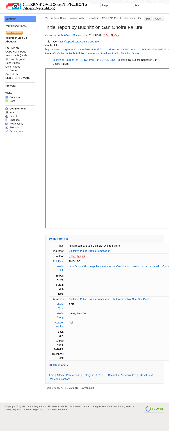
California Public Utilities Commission (56, 35)
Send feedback (59, 409)
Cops (53, 18)
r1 (95, 375)
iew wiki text (119, 375)
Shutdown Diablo (100, 53)
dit (42, 375)
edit (56, 239)
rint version (64, 375)
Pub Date (49, 261)
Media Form (47, 238)
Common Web (66, 18)
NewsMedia (83, 18)
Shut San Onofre (120, 53)
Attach (158, 18)
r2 (89, 375)
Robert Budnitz (101, 35)
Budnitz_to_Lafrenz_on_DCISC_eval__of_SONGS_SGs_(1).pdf (79, 59)
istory (77, 375)
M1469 (96, 18)
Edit (148, 18)
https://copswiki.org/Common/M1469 (69, 41)
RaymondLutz (123, 18)
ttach (50, 375)
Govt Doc (72, 313)
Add (14, 55)
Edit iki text (136, 375)
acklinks (104, 375)
